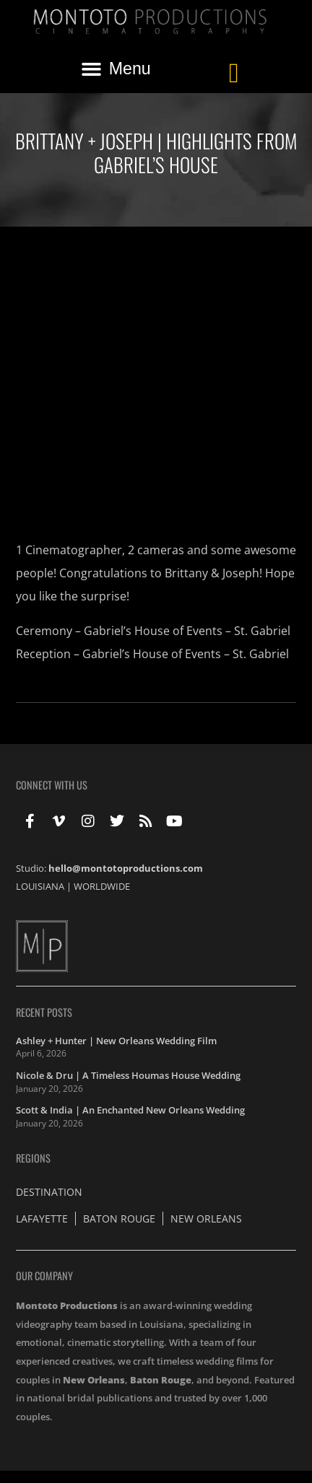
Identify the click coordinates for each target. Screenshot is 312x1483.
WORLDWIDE (102, 886)
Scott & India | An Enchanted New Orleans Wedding (130, 1109)
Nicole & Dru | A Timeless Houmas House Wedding (128, 1075)
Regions (33, 1157)
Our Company (44, 1275)
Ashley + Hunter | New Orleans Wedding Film (116, 1040)
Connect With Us (51, 784)
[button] (115, 68)
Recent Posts (44, 1012)
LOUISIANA (40, 886)
